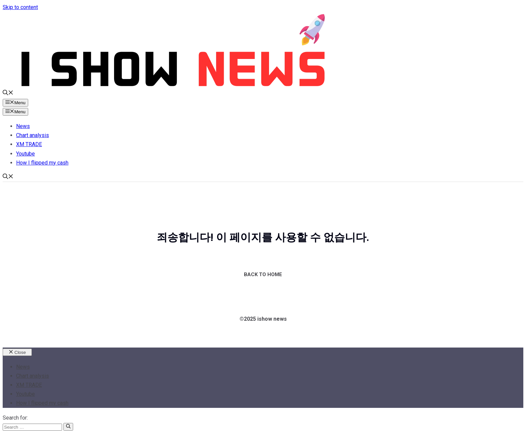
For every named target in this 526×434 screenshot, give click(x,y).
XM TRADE (29, 144)
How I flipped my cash (42, 163)
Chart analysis (32, 135)
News (23, 126)
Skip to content (20, 7)
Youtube (25, 153)
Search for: (15, 418)
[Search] (68, 426)
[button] (8, 93)
